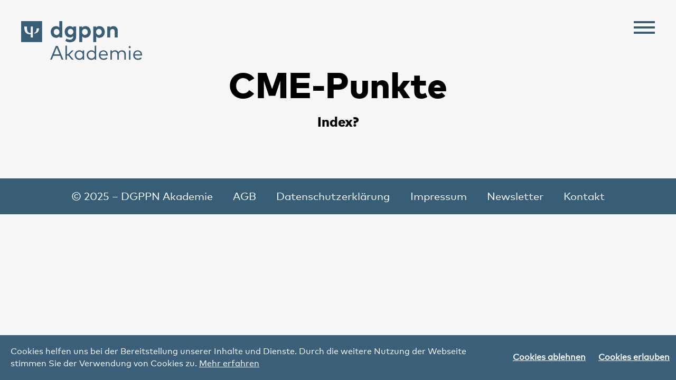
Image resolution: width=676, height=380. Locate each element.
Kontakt (584, 196)
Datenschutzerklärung (333, 196)
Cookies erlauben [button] (634, 357)
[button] (644, 29)
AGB (244, 196)
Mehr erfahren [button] (229, 363)
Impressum (438, 196)
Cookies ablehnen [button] (549, 357)
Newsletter (515, 196)
